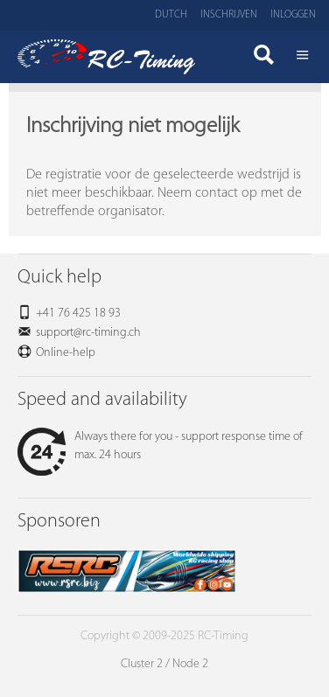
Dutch (171, 15)
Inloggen (293, 15)
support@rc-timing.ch (88, 332)
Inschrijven (228, 15)
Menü (302, 57)
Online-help (65, 352)
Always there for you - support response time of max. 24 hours (160, 446)
